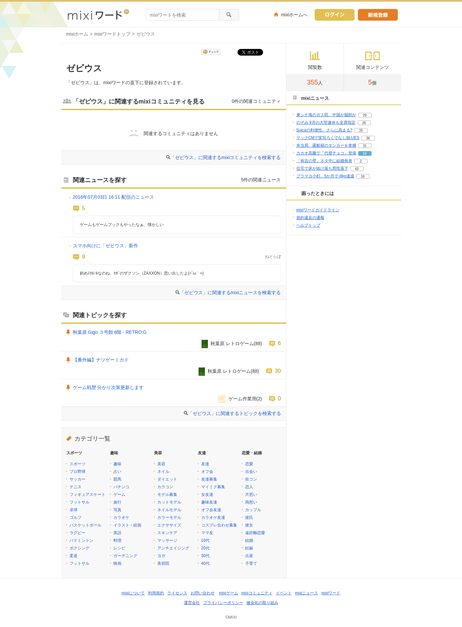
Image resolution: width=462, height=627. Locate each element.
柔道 (73, 555)
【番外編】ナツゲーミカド (101, 359)
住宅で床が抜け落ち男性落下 (322, 168)
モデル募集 (167, 494)
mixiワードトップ (112, 34)
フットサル (79, 502)
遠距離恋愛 (255, 532)
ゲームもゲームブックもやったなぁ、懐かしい (122, 224)
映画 (117, 563)
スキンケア (167, 532)
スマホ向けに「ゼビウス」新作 (105, 245)
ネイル (163, 471)
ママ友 (207, 532)
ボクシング (79, 548)
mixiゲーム (228, 593)
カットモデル (169, 502)
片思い (251, 494)
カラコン (165, 487)
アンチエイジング (173, 548)
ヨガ (161, 555)
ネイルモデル (169, 510)
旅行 (117, 502)
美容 (161, 464)
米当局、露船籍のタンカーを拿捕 (326, 145)
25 (361, 130)
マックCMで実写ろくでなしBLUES (328, 137)
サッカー (77, 479)
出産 (249, 555)
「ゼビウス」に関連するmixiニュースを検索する (230, 292)
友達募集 (209, 479)
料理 (117, 540)
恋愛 (249, 464)
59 (365, 153)
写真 (117, 510)
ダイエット (167, 479)
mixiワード (330, 593)
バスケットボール (85, 525)
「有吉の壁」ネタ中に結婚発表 (324, 160)
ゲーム (119, 494)
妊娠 (249, 548)
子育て (251, 563)
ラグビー (77, 532)
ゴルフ (75, 517)
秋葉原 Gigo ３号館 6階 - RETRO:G (110, 332)
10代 (205, 540)
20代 (205, 548)
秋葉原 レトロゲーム (232, 343)
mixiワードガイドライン (317, 210)
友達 (205, 464)
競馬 (117, 479)
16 (363, 176)
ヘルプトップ (308, 225)
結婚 (249, 540)
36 (368, 138)
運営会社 (192, 602)
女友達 (207, 494)
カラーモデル (169, 517)
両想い (251, 502)
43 (357, 169)
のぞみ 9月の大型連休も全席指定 (326, 122)
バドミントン (81, 540)
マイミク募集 (213, 487)
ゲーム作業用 (242, 398)
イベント (284, 593)
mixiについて (133, 593)
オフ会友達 (211, 510)
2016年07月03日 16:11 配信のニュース (113, 197)
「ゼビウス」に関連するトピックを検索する (234, 413)
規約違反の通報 (310, 217)
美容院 (163, 563)
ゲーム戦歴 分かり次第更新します (108, 387)
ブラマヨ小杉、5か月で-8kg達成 (325, 176)
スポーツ (77, 464)
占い (117, 471)
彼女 (249, 525)
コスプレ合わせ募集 (219, 525)
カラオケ (121, 517)
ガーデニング (125, 555)
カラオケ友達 (213, 517)
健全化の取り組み (262, 602)
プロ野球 (77, 471)
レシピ (119, 548)
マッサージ (167, 540)
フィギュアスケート (87, 494)
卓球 (73, 510)
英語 (117, 532)
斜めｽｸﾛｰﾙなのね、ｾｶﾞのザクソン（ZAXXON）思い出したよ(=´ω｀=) (142, 273)
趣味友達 (209, 502)
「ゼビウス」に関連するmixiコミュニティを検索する (225, 157)
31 (365, 146)
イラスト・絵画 (127, 525)
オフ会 (207, 471)
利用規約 (156, 593)
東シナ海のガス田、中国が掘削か (326, 114)
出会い (251, 471)
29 (365, 115)
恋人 (249, 487)
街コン (251, 479)
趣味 (117, 464)
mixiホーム (77, 34)
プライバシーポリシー (223, 602)
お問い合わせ (203, 593)
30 (278, 371)
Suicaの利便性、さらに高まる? (324, 130)
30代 (205, 555)
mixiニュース (306, 593)
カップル (253, 510)
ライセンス (177, 593)
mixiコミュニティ (256, 593)
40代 (205, 563)
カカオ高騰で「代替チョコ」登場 (326, 153)
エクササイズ (169, 525)
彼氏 (249, 517)
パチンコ (121, 487)
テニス (75, 487)
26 (364, 123)
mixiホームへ (294, 14)
